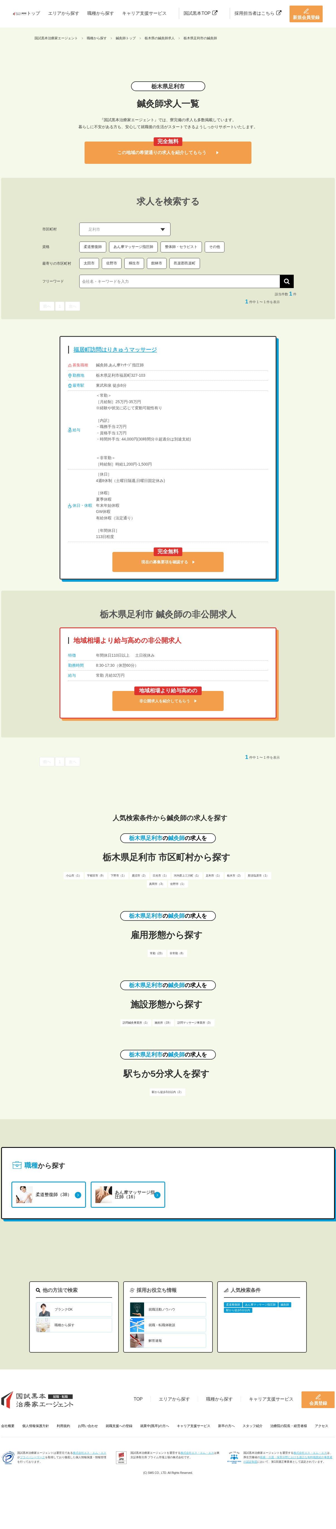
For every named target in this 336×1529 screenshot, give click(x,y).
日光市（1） (160, 875)
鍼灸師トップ (126, 38)
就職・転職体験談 (162, 1325)
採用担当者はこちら (257, 13)
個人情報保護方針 (35, 1426)
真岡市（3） (157, 883)
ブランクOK (64, 1309)
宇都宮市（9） (96, 875)
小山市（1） (73, 875)
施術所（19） (163, 1022)
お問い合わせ (88, 1426)
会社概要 (7, 1426)
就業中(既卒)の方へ (154, 1426)
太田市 (89, 263)
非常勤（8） (177, 953)
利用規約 (63, 1426)
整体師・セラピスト (181, 247)
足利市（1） (213, 875)
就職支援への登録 (119, 1426)
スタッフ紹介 (253, 1426)
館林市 (156, 263)
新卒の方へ (226, 1426)
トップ (33, 13)
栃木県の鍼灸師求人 (160, 38)
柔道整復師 (93, 247)
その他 (214, 247)
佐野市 (111, 263)
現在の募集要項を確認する (168, 562)
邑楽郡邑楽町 (185, 263)
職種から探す (100, 13)
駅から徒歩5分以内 (238, 1310)
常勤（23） (157, 953)
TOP (138, 1399)
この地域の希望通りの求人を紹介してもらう (168, 152)
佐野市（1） (178, 883)
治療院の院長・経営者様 (288, 1426)
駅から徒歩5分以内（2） (167, 1092)
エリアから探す (63, 13)
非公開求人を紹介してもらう (168, 701)
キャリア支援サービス (144, 13)
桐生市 (134, 263)
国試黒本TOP (201, 13)
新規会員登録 (306, 14)
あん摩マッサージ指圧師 (133, 247)
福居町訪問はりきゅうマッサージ (115, 350)
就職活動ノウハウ (162, 1309)
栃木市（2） (235, 875)
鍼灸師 (285, 1304)
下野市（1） (118, 875)
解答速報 (155, 1341)
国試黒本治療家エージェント (56, 38)
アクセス (321, 1426)
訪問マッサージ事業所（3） (195, 1022)
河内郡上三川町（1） (187, 875)
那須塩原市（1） (258, 875)
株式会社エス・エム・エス (89, 1452)
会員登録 (318, 1400)
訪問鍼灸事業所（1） (136, 1022)
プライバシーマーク (32, 1457)
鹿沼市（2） (139, 875)
